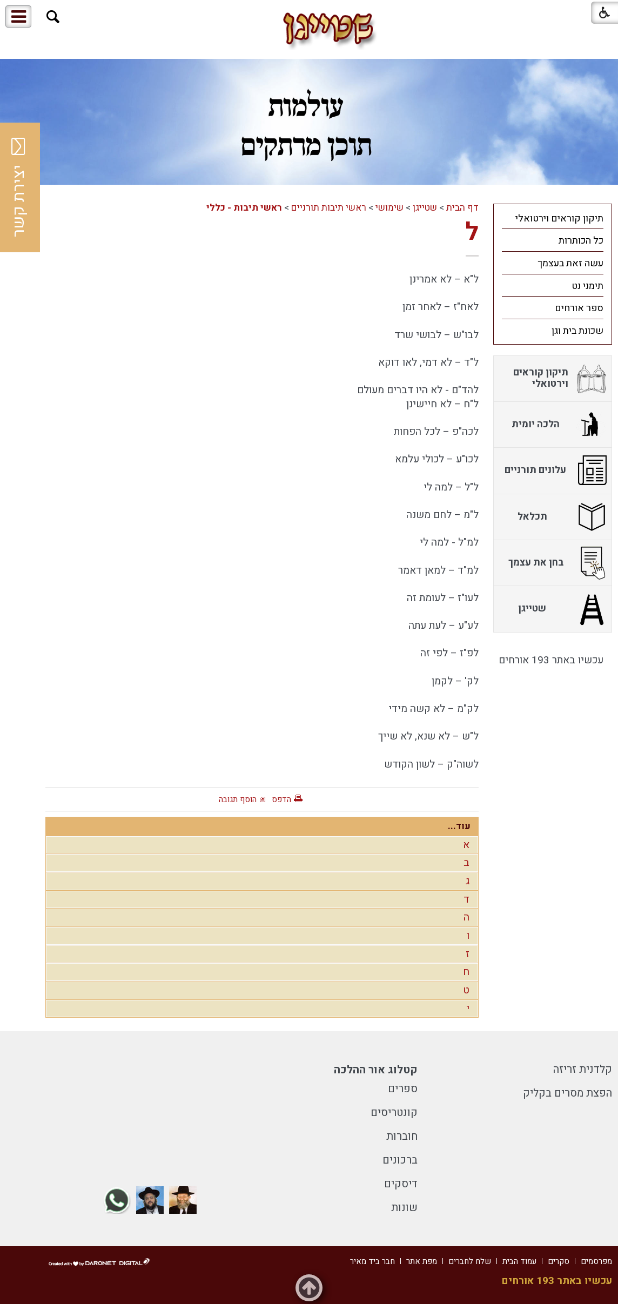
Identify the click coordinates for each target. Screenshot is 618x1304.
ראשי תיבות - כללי (244, 207)
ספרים (403, 1089)
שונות (404, 1207)
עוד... (459, 826)
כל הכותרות (581, 240)
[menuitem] (552, 218)
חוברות (402, 1136)
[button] (53, 17)
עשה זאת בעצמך (570, 263)
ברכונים (400, 1160)
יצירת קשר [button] (19, 187)
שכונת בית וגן (577, 331)
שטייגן (425, 207)
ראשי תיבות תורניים (328, 207)
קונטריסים (394, 1112)
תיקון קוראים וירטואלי (559, 218)
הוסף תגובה (238, 799)
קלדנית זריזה (582, 1069)
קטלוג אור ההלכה (376, 1070)
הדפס (281, 799)
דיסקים (401, 1184)
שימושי (389, 207)
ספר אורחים (579, 308)
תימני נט (587, 286)
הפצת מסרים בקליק (567, 1093)
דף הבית (462, 207)
